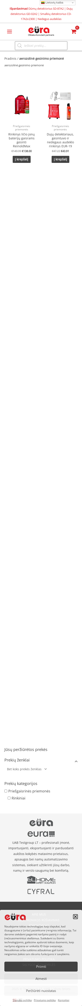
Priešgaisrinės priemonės (29, 791)
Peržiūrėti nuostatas (41, 990)
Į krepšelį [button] (21, 159)
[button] (75, 916)
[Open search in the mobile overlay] (41, 45)
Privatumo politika (45, 1000)
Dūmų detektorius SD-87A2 (46, 9)
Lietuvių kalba (52, 2)
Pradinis (10, 58)
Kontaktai (63, 1000)
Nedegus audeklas (49, 19)
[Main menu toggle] (9, 32)
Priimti (41, 966)
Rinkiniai (18, 798)
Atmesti (41, 978)
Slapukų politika (22, 1000)
